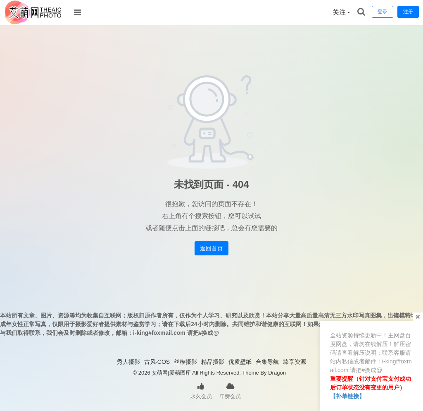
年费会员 (230, 390)
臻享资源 (294, 361)
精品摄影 (212, 361)
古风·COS (157, 361)
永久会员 (201, 390)
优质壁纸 (240, 361)
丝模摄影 (185, 361)
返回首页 (211, 248)
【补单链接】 (347, 396)
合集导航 (267, 361)
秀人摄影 (128, 361)
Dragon (277, 373)
